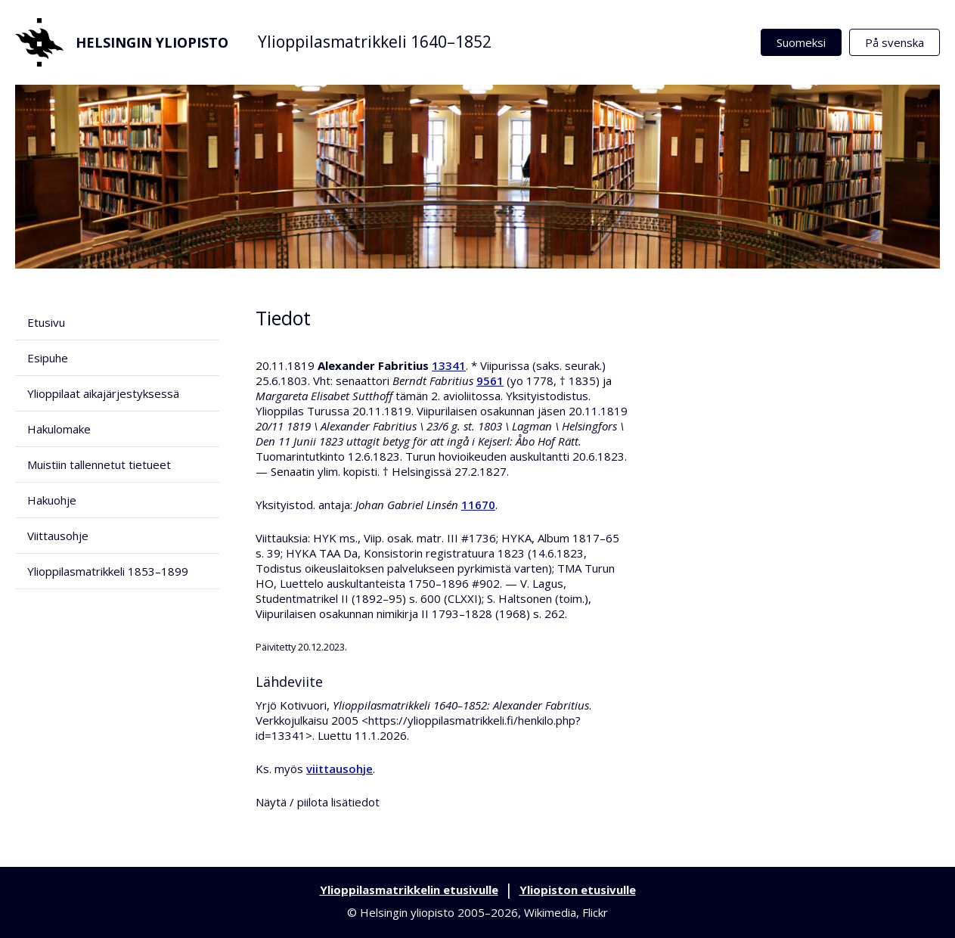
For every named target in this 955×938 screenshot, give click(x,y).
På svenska (894, 42)
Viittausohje (57, 535)
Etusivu (46, 322)
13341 (449, 365)
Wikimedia (550, 912)
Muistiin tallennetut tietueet (99, 464)
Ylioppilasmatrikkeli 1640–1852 (374, 41)
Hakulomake (59, 428)
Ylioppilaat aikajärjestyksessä (103, 393)
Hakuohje (51, 500)
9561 (490, 380)
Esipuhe (47, 357)
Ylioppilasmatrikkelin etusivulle (409, 889)
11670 (478, 504)
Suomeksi (801, 42)
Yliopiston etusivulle (577, 889)
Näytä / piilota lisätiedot (318, 801)
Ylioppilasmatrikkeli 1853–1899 (107, 571)
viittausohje (339, 768)
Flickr (595, 912)
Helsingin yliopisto (121, 42)
